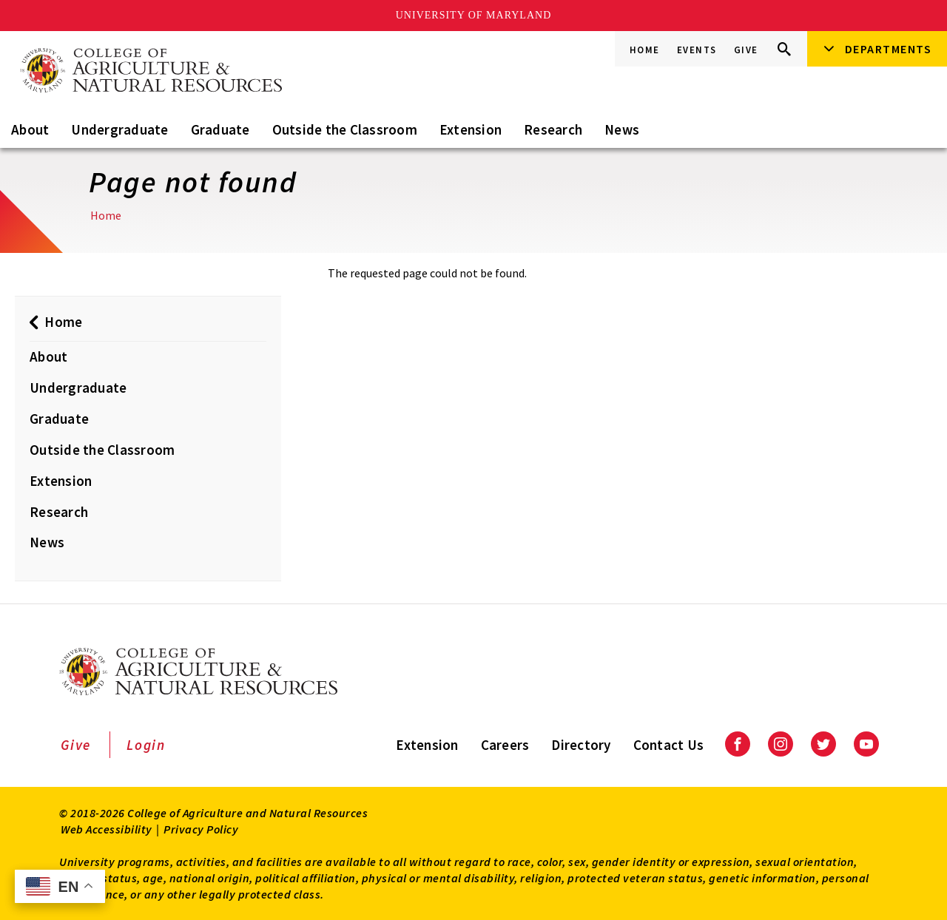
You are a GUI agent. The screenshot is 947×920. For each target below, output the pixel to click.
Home (645, 50)
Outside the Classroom (344, 129)
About (30, 129)
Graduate (220, 129)
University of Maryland (474, 15)
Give (746, 50)
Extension (470, 129)
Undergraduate (119, 129)
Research (553, 129)
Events (697, 50)
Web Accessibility (106, 829)
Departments (888, 48)
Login (146, 745)
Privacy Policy (201, 829)
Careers (505, 745)
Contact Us (668, 745)
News (621, 129)
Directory (580, 745)
